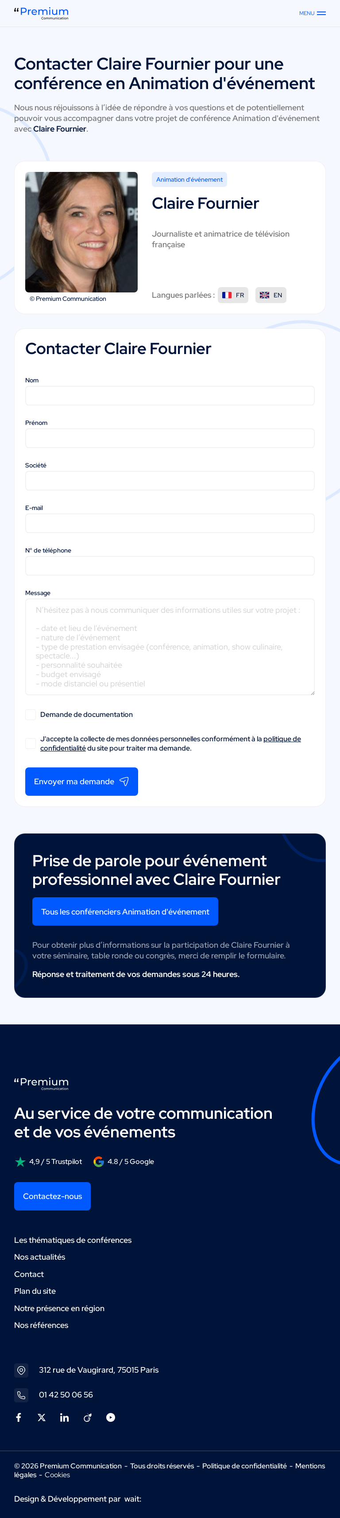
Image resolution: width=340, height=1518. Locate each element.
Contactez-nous (52, 1196)
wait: (133, 1499)
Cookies (57, 1475)
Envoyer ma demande (81, 781)
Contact (29, 1274)
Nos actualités (39, 1257)
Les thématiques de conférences (72, 1240)
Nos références (41, 1325)
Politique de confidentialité (244, 1466)
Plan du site (35, 1291)
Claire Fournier (154, 63)
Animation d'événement (189, 179)
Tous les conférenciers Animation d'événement (125, 912)
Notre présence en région (59, 1308)
